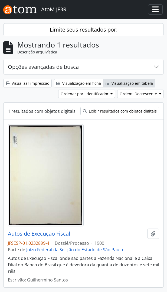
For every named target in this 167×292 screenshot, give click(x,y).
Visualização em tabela (129, 83)
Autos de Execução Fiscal (39, 233)
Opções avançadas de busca (43, 66)
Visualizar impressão (27, 83)
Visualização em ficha (78, 83)
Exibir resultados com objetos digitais (120, 111)
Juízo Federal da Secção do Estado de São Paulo (74, 250)
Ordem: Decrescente (139, 93)
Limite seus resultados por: (83, 29)
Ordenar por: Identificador (85, 93)
